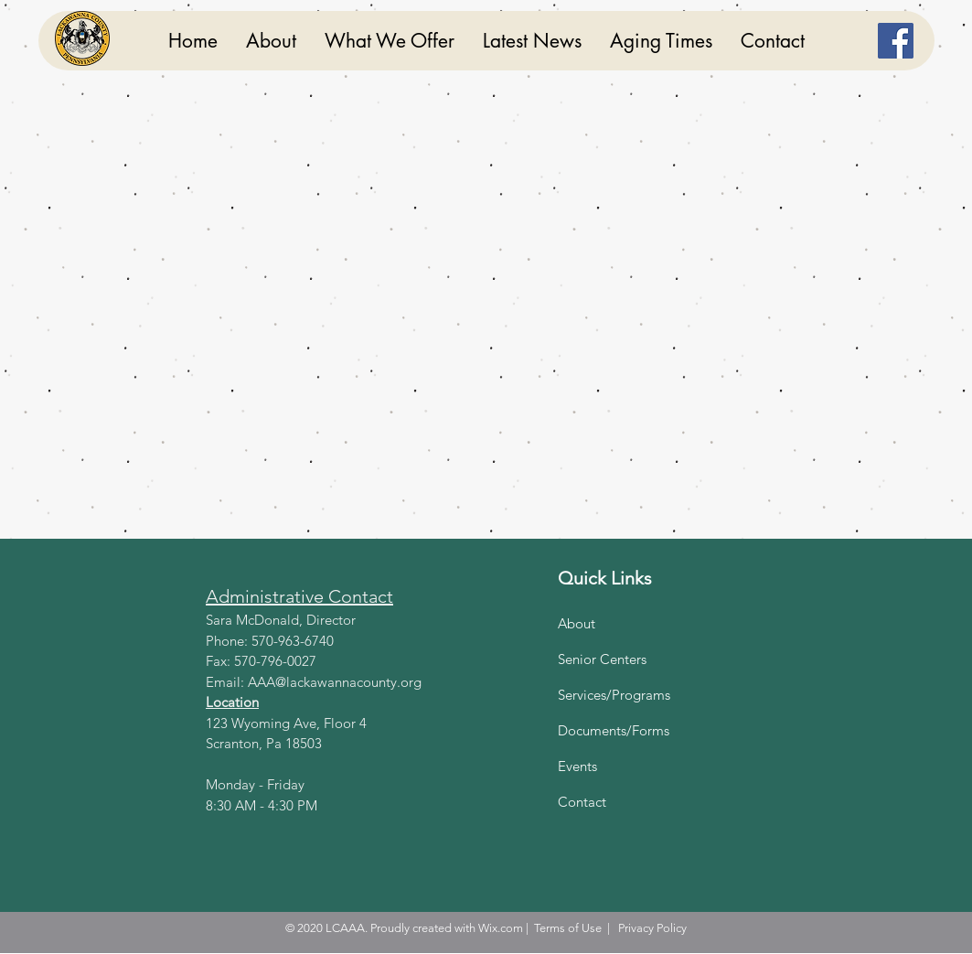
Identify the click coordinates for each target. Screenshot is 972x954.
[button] (389, 40)
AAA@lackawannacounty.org (335, 682)
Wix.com (500, 928)
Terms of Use (568, 928)
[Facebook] (895, 41)
